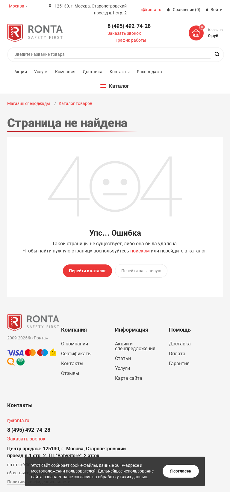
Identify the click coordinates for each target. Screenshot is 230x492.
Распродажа (149, 71)
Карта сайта (128, 378)
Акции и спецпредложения (135, 346)
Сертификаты (76, 353)
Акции (20, 71)
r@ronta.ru (151, 9)
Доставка (92, 71)
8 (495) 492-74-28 (129, 26)
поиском (140, 251)
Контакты (120, 71)
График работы (131, 40)
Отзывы (70, 373)
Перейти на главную (141, 270)
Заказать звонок (124, 33)
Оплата (177, 353)
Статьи (123, 358)
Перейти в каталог (87, 270)
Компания (65, 71)
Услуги (41, 71)
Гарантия (179, 363)
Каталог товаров (75, 103)
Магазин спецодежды (29, 103)
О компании (74, 344)
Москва (16, 6)
